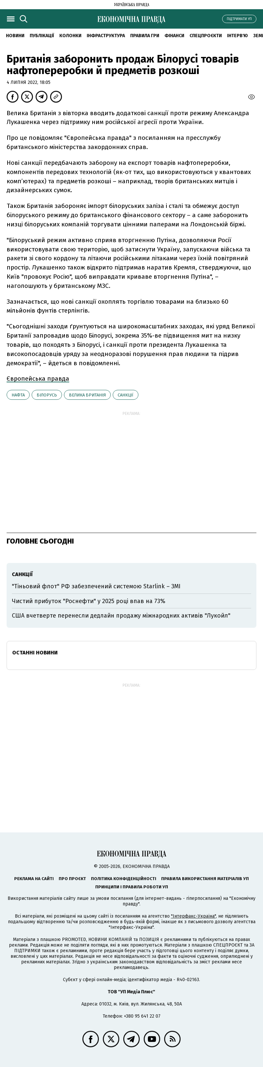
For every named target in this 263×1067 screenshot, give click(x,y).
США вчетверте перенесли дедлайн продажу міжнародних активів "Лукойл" (121, 615)
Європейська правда (38, 378)
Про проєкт (72, 878)
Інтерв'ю (237, 35)
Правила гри (144, 35)
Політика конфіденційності (123, 878)
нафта (18, 395)
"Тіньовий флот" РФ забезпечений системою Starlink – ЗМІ (96, 586)
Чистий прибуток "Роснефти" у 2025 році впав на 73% (88, 601)
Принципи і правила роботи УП (131, 886)
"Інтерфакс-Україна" (193, 916)
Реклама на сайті (34, 878)
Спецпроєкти (206, 35)
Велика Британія (87, 395)
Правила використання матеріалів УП (205, 878)
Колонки (70, 35)
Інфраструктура (106, 35)
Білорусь (47, 395)
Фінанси (174, 35)
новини (15, 35)
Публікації (42, 35)
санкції (125, 395)
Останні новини (35, 652)
